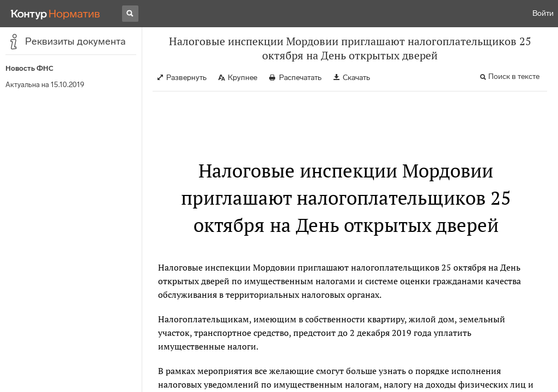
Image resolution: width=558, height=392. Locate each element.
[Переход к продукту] (55, 13)
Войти (543, 13)
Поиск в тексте (513, 76)
